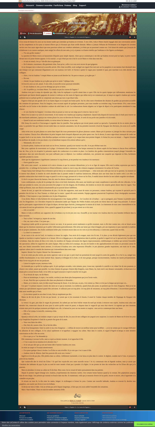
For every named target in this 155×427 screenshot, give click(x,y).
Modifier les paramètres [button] (11, 425)
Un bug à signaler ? (81, 420)
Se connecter (125, 6)
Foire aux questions (53, 416)
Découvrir (30, 5)
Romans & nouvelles (44, 5)
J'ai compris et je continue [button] (144, 424)
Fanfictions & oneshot (26, 420)
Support (82, 5)
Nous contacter (79, 416)
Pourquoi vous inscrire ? (26, 10)
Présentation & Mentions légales (57, 418)
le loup (124, 420)
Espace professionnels (82, 418)
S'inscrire (134, 6)
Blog (75, 5)
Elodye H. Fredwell (77, 27)
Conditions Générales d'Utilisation (57, 420)
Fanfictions (58, 5)
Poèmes (67, 5)
